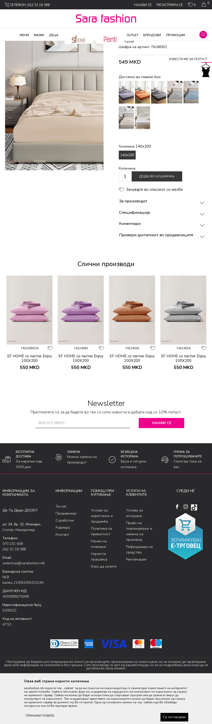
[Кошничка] (205, 4)
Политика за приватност (101, 572)
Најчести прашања (99, 597)
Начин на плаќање (99, 584)
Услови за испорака (134, 554)
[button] (203, 34)
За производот (162, 242)
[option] (29, 370)
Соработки (65, 561)
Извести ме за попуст (188, 100)
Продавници (66, 554)
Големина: (135, 187)
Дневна (82, 44)
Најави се (161, 463)
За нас (61, 547)
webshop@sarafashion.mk (24, 603)
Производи (33, 44)
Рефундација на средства (139, 590)
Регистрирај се (170, 5)
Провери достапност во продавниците (162, 276)
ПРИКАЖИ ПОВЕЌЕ (40, 716)
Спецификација (162, 253)
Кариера (63, 568)
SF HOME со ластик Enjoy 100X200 (29, 399)
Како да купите (103, 607)
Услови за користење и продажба (102, 557)
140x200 (127, 195)
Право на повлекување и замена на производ (139, 572)
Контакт (62, 575)
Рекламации (136, 600)
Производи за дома (59, 44)
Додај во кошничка (156, 217)
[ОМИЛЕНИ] (192, 6)
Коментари (162, 265)
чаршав (97, 44)
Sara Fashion (12, 44)
